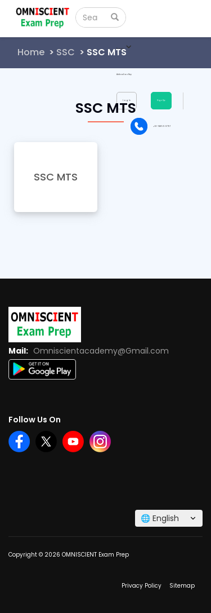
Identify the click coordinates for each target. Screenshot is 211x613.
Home (30, 52)
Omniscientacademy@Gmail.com (101, 350)
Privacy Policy (141, 585)
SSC (65, 52)
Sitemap (182, 585)
